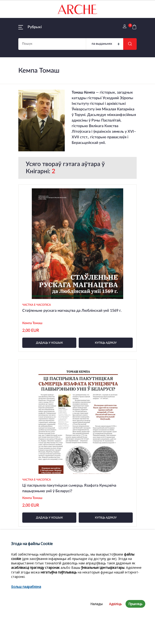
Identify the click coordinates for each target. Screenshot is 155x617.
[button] (30, 27)
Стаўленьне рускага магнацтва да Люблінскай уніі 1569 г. (72, 310)
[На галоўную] (77, 9)
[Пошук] (104, 44)
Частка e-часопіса (36, 304)
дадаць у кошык (49, 342)
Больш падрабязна (26, 604)
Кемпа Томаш (32, 323)
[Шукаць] (130, 44)
